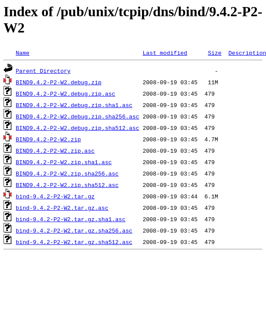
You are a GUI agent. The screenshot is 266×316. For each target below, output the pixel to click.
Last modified (164, 53)
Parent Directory (43, 71)
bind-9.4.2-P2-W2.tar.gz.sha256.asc (74, 230)
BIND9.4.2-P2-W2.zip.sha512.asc (67, 185)
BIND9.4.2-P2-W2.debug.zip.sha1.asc (74, 105)
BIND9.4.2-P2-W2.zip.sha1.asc (64, 162)
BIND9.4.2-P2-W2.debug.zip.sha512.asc (77, 128)
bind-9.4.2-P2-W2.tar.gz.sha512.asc (74, 242)
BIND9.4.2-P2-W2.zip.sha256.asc (67, 173)
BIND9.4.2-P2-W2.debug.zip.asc (65, 93)
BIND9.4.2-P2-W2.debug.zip (59, 82)
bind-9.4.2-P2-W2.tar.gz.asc (62, 208)
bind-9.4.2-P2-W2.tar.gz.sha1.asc (71, 219)
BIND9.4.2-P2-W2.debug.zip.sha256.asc (77, 116)
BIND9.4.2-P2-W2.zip (48, 139)
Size (215, 53)
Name (22, 53)
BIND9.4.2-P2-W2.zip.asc (55, 150)
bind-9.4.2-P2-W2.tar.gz (55, 196)
